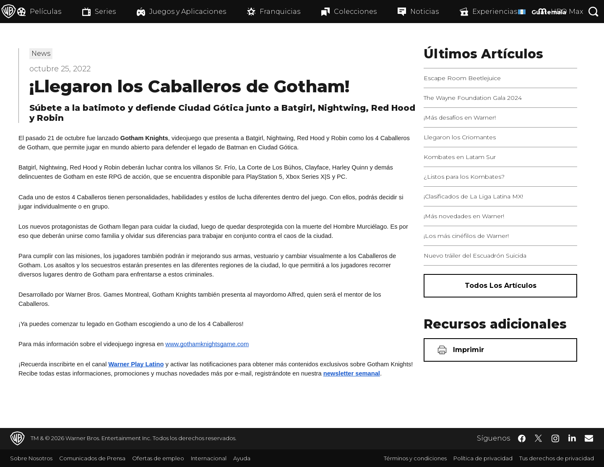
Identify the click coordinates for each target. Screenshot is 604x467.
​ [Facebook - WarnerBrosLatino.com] (522, 438)
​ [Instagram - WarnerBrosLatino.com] (555, 438)
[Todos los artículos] (500, 286)
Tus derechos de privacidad (556, 458)
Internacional (208, 458)
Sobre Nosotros (31, 458)
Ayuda (241, 458)
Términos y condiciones (415, 458)
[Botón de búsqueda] (593, 11)
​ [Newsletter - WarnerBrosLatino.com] (589, 438)
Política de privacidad (483, 458)
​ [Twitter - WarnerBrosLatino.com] (539, 438)
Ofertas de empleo (158, 458)
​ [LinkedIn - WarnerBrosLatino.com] (572, 437)
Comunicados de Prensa (92, 458)
